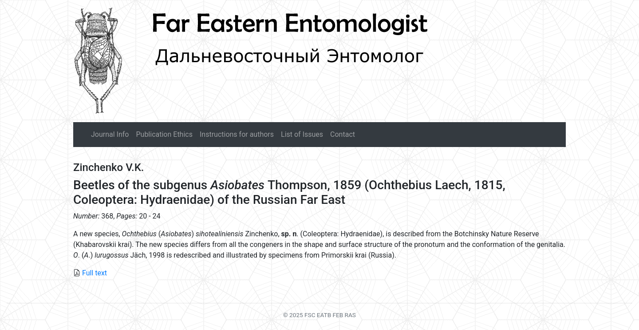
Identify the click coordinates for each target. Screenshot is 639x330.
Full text (94, 273)
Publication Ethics (164, 134)
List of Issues (302, 134)
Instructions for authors (237, 134)
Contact (342, 134)
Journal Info (110, 134)
